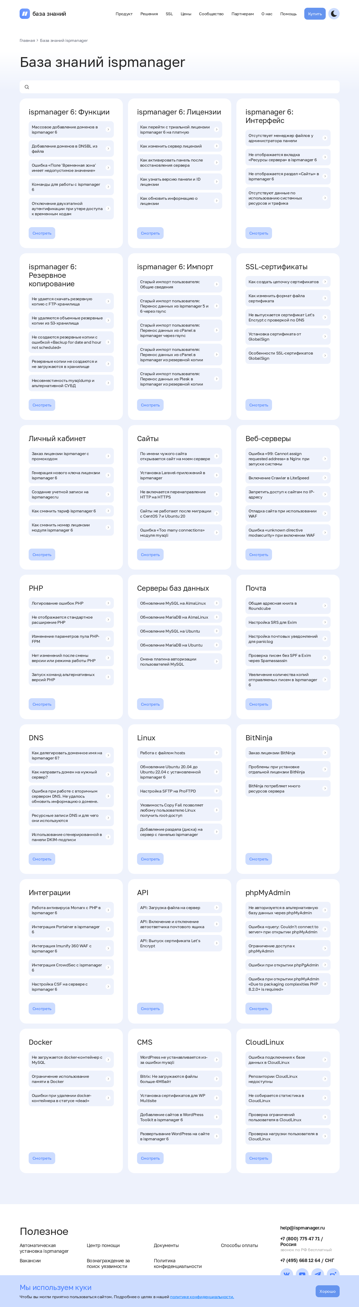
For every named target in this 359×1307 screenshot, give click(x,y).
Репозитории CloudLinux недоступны (288, 1079)
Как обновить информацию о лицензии (179, 201)
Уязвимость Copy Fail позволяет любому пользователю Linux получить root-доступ (179, 810)
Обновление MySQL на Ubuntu (179, 631)
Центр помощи (103, 1245)
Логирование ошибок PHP (71, 603)
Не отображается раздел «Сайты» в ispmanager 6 (288, 176)
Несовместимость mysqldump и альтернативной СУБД (71, 383)
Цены (186, 13)
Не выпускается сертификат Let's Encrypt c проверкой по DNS (288, 317)
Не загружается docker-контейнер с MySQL (71, 1060)
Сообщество (211, 13)
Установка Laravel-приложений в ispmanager (179, 475)
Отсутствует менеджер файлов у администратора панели (288, 138)
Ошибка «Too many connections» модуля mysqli (179, 532)
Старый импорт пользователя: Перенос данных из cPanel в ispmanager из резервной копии (179, 354)
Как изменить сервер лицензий (179, 146)
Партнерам (243, 13)
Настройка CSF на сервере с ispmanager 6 (71, 986)
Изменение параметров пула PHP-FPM (71, 639)
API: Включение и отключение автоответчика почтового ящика (179, 924)
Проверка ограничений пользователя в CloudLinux (288, 1117)
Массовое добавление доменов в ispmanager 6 (71, 129)
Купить (315, 13)
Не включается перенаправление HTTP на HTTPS (179, 494)
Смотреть (42, 233)
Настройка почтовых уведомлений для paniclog (288, 639)
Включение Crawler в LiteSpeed (288, 477)
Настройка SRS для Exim (288, 622)
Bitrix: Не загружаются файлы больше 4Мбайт (179, 1079)
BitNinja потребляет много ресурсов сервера (288, 788)
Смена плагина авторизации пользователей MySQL (179, 661)
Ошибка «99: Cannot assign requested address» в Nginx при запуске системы (288, 458)
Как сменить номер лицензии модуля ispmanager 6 (71, 527)
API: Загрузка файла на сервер (179, 907)
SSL (169, 13)
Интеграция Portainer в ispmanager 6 (71, 929)
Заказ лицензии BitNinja (288, 752)
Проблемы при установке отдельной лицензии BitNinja (288, 769)
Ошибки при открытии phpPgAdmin (288, 964)
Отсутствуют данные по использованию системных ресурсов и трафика (288, 198)
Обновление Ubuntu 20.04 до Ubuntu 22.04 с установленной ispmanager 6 (179, 772)
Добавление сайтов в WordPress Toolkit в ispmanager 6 (179, 1117)
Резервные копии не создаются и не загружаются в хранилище (71, 364)
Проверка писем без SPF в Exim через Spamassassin (288, 658)
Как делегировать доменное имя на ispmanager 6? (71, 755)
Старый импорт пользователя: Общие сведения (179, 284)
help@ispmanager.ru (302, 1228)
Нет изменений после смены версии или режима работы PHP (71, 658)
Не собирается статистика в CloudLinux (288, 1098)
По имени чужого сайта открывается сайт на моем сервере (179, 456)
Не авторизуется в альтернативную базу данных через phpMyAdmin (288, 910)
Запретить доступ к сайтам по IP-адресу (288, 494)
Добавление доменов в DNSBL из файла (71, 148)
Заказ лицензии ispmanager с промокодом (71, 456)
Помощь (288, 13)
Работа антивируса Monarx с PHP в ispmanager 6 (71, 910)
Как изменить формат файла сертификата (288, 298)
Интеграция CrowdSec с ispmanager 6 (71, 967)
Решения (149, 13)
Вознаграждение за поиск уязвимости (108, 1263)
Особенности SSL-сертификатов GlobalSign (288, 355)
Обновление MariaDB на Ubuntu (179, 645)
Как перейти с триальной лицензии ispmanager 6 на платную (179, 129)
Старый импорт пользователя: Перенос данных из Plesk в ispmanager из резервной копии (179, 379)
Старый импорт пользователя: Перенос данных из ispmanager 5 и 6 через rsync (179, 306)
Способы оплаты (239, 1245)
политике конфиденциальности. (202, 1296)
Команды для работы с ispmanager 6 (71, 187)
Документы (166, 1245)
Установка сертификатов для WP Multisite (179, 1098)
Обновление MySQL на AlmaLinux (179, 603)
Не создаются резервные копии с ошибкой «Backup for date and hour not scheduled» (71, 342)
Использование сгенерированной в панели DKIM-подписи (71, 837)
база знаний (49, 14)
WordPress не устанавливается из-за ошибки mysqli (179, 1060)
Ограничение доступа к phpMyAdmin (288, 948)
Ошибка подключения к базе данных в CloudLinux (288, 1060)
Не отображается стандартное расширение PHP (71, 619)
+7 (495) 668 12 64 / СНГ (307, 1260)
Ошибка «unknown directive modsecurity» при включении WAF (288, 532)
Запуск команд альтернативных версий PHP (71, 677)
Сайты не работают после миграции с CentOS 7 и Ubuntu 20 (179, 513)
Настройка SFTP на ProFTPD (179, 791)
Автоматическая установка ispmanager (44, 1248)
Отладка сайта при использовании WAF (288, 513)
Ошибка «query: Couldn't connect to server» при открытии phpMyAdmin (288, 929)
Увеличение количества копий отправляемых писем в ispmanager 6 (288, 679)
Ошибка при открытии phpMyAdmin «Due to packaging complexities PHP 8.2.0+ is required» (288, 984)
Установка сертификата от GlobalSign (288, 336)
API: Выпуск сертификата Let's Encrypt (179, 943)
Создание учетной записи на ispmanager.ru (71, 494)
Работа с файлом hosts (179, 752)
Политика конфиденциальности (178, 1263)
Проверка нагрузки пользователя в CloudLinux (288, 1136)
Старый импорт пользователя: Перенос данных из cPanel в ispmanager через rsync (179, 330)
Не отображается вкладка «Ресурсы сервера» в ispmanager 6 (288, 157)
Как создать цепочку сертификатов (288, 281)
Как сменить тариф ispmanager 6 (71, 510)
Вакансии (30, 1260)
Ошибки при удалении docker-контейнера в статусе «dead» (71, 1098)
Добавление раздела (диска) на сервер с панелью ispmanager (179, 832)
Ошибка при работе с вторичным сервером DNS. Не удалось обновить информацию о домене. (71, 796)
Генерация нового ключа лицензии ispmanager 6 (71, 475)
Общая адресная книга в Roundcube (288, 606)
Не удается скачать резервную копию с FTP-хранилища (71, 301)
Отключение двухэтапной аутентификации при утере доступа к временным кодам (71, 208)
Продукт (124, 13)
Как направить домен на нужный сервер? (71, 774)
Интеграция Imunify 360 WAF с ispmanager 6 (71, 948)
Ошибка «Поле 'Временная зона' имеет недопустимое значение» (71, 168)
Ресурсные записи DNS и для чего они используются (71, 818)
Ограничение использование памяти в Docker (71, 1079)
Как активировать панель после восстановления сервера (179, 162)
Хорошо (328, 1291)
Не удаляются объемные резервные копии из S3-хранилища (71, 320)
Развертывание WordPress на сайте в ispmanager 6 (179, 1136)
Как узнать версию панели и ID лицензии (179, 181)
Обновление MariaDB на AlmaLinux (179, 617)
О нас (266, 13)
